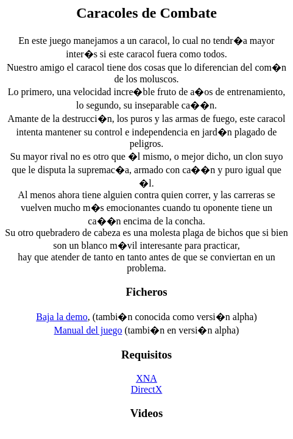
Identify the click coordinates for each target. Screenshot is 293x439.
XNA (146, 378)
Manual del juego (88, 330)
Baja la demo (61, 317)
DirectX (147, 389)
